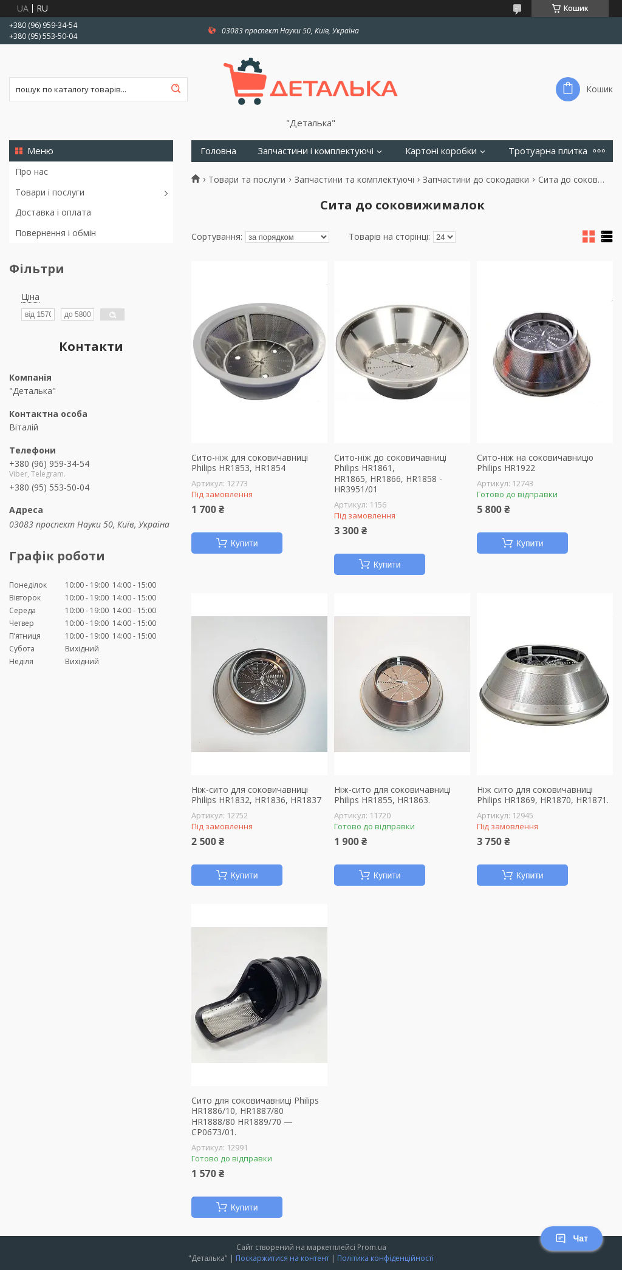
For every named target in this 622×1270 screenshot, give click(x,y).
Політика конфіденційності (385, 1258)
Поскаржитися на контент (282, 1258)
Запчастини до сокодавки (476, 179)
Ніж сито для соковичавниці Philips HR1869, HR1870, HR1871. (543, 795)
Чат (571, 1238)
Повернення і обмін (55, 233)
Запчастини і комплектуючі (316, 150)
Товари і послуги (49, 192)
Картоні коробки (441, 150)
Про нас (31, 171)
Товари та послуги (246, 179)
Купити (244, 543)
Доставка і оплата (53, 212)
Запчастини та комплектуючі (354, 179)
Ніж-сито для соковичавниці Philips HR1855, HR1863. (392, 795)
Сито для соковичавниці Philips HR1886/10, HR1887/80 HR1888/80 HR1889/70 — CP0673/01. (255, 1116)
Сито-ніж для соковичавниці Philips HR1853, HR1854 (249, 463)
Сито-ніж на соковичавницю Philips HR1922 (535, 463)
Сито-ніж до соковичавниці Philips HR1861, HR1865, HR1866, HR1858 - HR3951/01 (390, 473)
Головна (218, 150)
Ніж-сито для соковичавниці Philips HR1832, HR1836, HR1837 (256, 795)
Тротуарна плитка (547, 150)
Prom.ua (371, 1247)
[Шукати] (175, 89)
